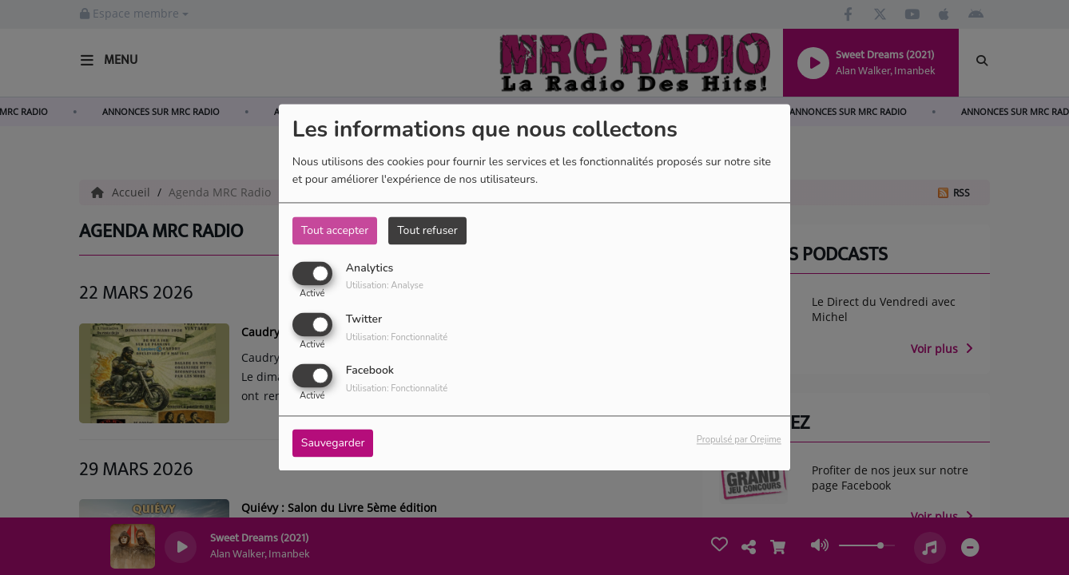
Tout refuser (427, 230)
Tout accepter (334, 230)
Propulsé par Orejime (739, 440)
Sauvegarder (333, 443)
